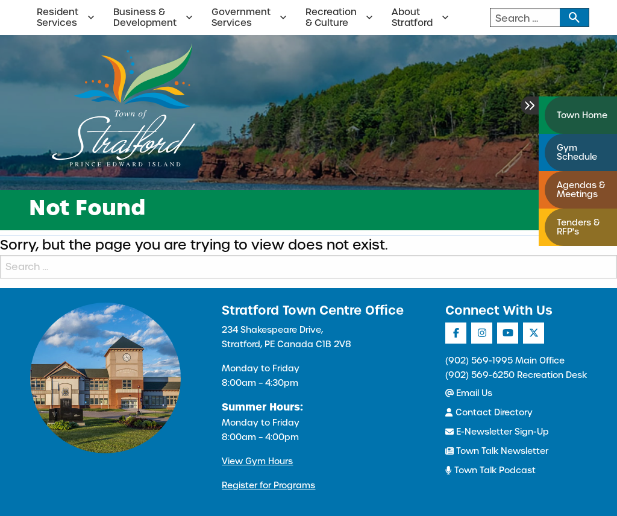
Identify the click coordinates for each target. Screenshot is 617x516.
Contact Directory (488, 412)
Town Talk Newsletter (496, 450)
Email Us (468, 393)
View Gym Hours (257, 461)
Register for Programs (268, 485)
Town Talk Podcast (490, 470)
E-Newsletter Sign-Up (497, 431)
